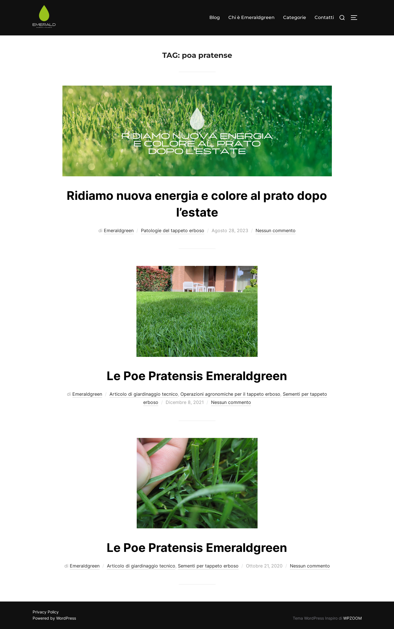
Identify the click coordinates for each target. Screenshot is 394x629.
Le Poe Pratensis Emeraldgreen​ (197, 375)
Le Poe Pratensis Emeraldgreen (197, 547)
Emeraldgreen (119, 230)
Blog (214, 17)
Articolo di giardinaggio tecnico (143, 394)
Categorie (294, 17)
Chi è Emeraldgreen (251, 17)
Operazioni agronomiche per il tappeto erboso (230, 394)
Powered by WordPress (54, 618)
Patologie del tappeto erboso (172, 230)
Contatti (324, 17)
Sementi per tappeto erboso (208, 566)
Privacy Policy (46, 611)
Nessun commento (276, 230)
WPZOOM (352, 618)
